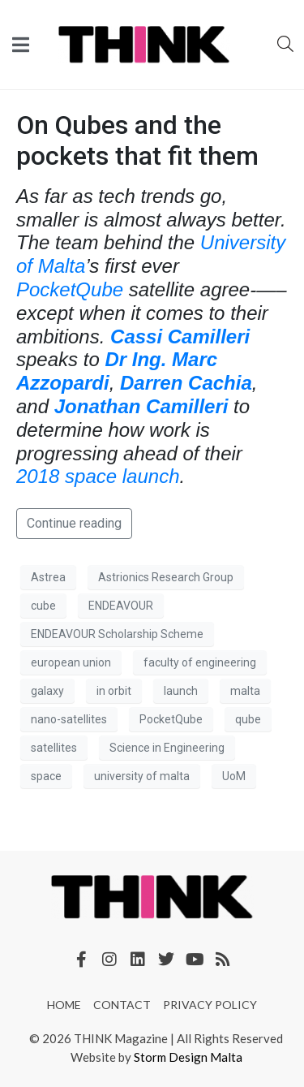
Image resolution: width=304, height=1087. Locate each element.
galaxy (47, 690)
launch (181, 690)
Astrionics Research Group (165, 577)
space (46, 776)
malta (245, 690)
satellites (54, 747)
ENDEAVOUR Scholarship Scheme (117, 634)
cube (43, 605)
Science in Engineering (167, 747)
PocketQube (69, 289)
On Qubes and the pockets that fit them (137, 140)
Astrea (48, 577)
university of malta (142, 776)
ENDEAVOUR (120, 605)
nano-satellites (69, 719)
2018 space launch (98, 476)
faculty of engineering (199, 662)
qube (248, 719)
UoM (234, 776)
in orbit (113, 690)
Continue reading (74, 523)
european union (71, 662)
